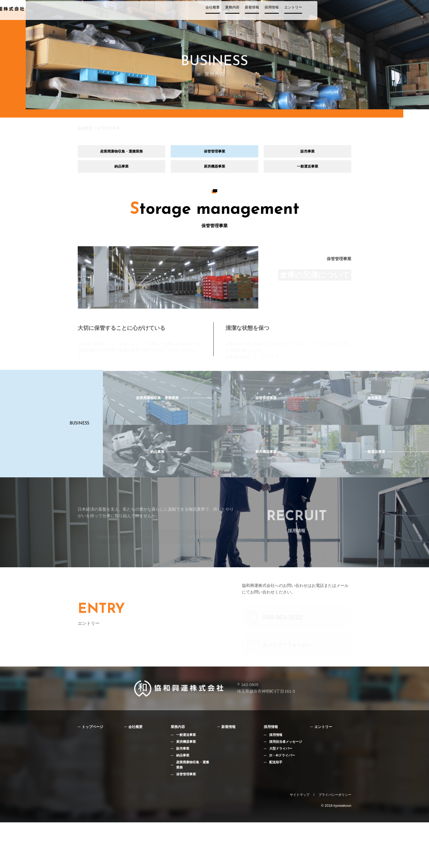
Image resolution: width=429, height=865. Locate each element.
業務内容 (275, 13)
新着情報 (294, 13)
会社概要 (255, 13)
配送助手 (276, 804)
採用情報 (314, 13)
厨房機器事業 (214, 170)
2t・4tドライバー (283, 797)
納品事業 (121, 170)
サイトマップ (299, 837)
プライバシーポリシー (334, 837)
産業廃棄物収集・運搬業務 (121, 152)
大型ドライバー (281, 790)
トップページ (94, 767)
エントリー (335, 13)
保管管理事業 (214, 152)
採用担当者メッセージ (287, 783)
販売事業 (307, 152)
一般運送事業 (307, 170)
